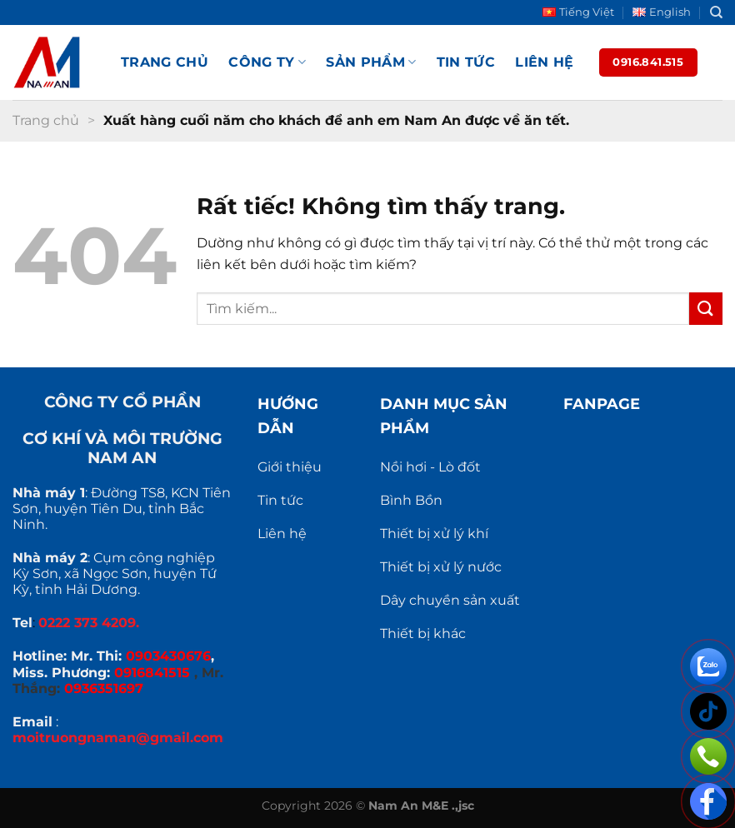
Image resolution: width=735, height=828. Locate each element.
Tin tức (466, 62)
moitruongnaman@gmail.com (117, 738)
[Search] (716, 12)
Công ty (267, 62)
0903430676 (168, 656)
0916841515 (152, 673)
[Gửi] (705, 308)
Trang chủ (164, 62)
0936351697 (103, 688)
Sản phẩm (371, 62)
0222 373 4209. (88, 623)
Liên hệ (544, 62)
